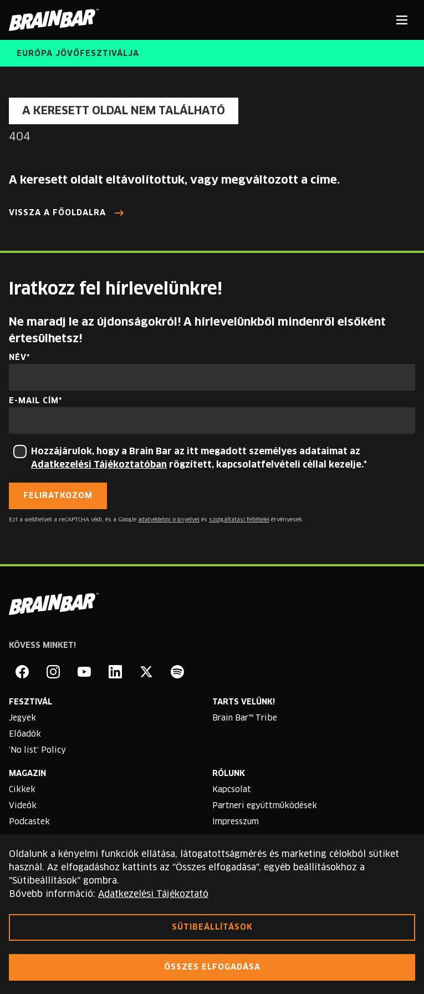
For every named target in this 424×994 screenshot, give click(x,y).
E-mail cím (34, 401)
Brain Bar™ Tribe (244, 718)
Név (18, 358)
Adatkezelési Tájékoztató (153, 894)
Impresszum (235, 822)
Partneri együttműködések (264, 806)
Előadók (25, 734)
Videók (23, 806)
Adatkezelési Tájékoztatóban (99, 464)
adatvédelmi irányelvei (169, 520)
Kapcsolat (231, 790)
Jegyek (22, 718)
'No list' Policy (37, 750)
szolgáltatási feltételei (239, 520)
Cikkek (22, 790)
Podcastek (29, 822)
